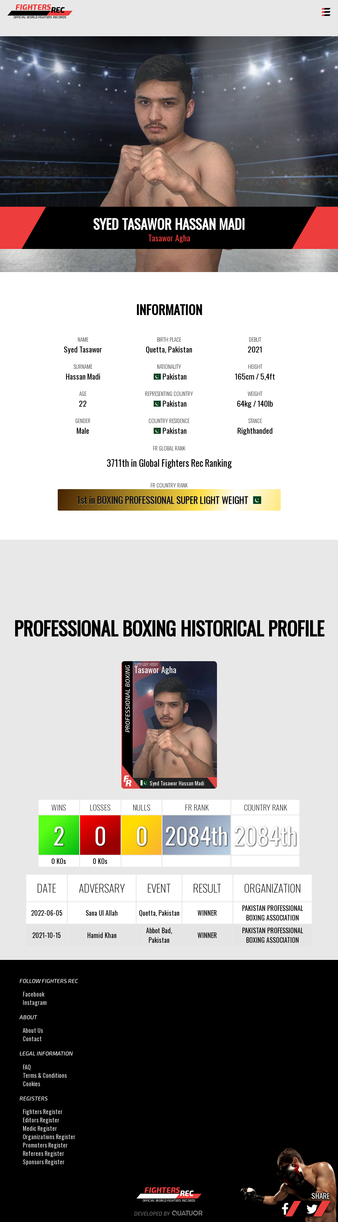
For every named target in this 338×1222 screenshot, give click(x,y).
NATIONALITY (169, 366)
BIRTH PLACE (169, 339)
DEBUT (255, 339)
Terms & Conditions (45, 1075)
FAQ (27, 1067)
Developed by (169, 1213)
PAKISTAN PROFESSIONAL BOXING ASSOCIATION (272, 912)
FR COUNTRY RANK (169, 485)
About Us (33, 1030)
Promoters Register (45, 1145)
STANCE (255, 421)
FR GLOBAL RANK (169, 448)
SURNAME (83, 366)
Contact (32, 1038)
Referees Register (43, 1153)
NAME (83, 339)
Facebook (33, 994)
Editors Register (41, 1120)
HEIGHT (255, 366)
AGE (82, 394)
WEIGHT (255, 394)
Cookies (31, 1083)
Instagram (35, 1002)
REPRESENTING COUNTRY (169, 394)
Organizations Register (49, 1136)
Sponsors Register (43, 1161)
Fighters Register (43, 1111)
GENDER (82, 421)
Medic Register (40, 1128)
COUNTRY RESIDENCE (169, 421)
